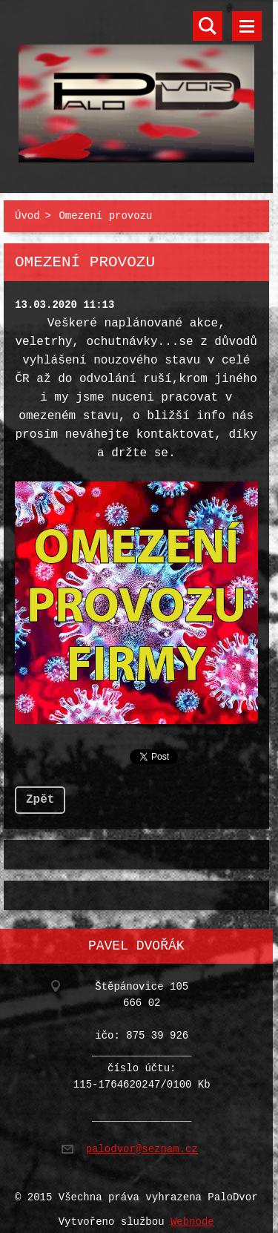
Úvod (27, 213)
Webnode (192, 1213)
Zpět (40, 794)
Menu (247, 26)
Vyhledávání (207, 26)
